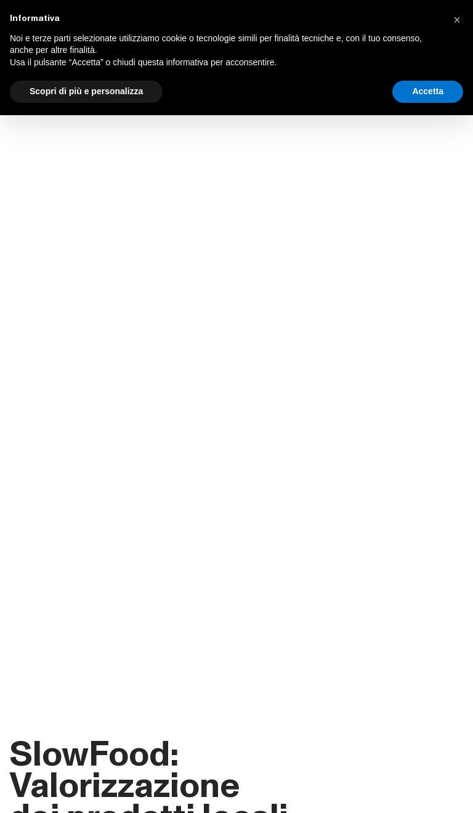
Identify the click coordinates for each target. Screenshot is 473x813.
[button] (457, 20)
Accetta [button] (427, 91)
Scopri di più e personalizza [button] (86, 91)
